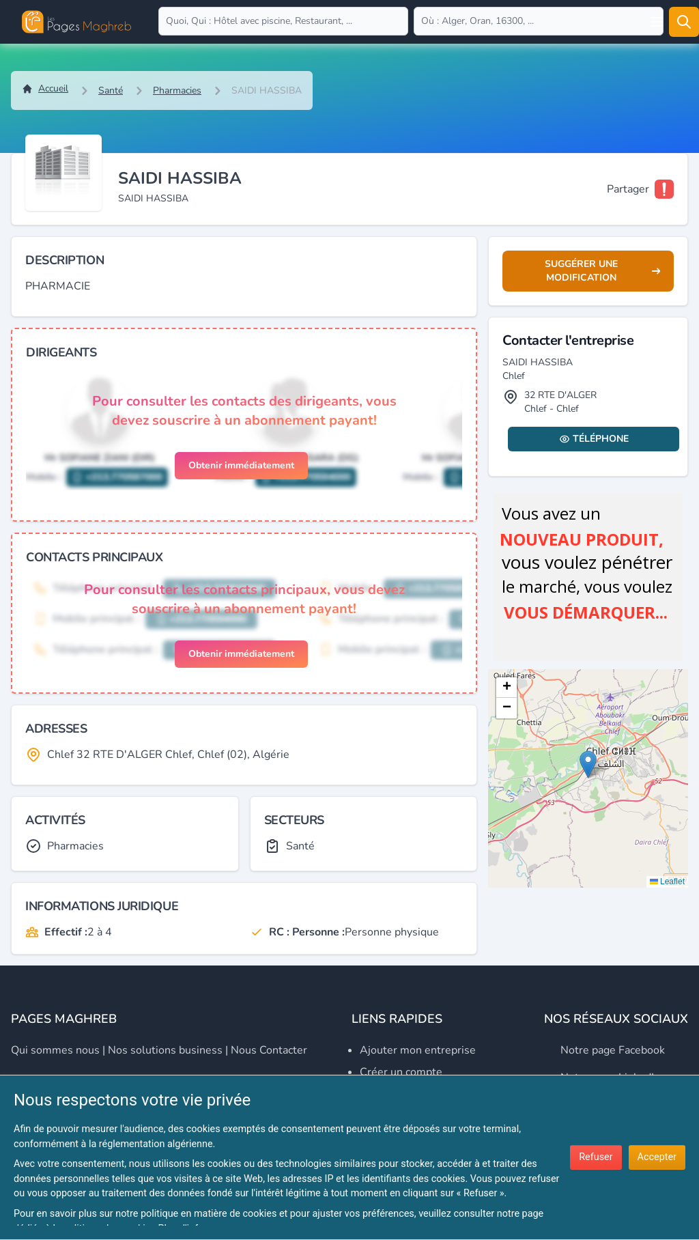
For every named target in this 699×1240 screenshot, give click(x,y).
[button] (588, 764)
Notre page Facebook (612, 1050)
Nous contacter (269, 1050)
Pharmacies (177, 90)
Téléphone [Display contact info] (594, 438)
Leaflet (667, 881)
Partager (628, 189)
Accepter (657, 1157)
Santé (110, 90)
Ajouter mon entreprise (418, 1050)
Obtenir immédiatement (241, 465)
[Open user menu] (657, 22)
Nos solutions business (165, 1050)
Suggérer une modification (602, 270)
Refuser (595, 1157)
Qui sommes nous (55, 1050)
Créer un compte (401, 1072)
